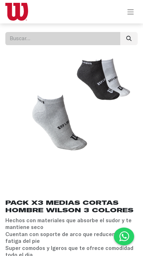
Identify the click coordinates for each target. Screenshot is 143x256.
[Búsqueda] (129, 38)
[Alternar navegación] (130, 11)
